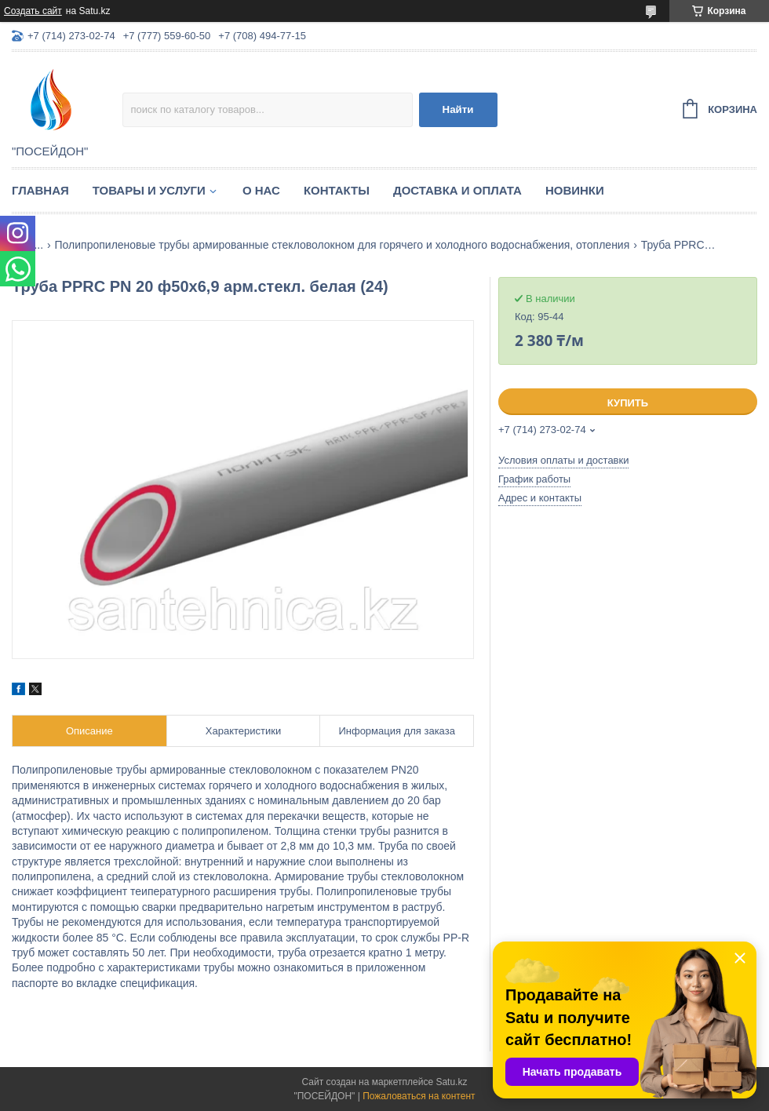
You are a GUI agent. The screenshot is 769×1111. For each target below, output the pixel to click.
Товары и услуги (149, 190)
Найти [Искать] (458, 109)
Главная (40, 190)
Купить (627, 403)
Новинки (574, 190)
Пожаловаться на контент (419, 1096)
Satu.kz (451, 1081)
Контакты (337, 190)
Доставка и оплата (457, 190)
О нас (261, 190)
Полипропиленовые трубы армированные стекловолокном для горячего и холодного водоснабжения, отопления (342, 245)
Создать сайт (33, 10)
